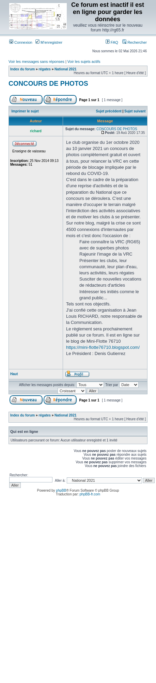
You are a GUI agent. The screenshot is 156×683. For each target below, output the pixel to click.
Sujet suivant (134, 111)
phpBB (61, 490)
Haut (14, 374)
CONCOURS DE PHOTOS (48, 83)
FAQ (112, 42)
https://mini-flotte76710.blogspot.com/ (103, 347)
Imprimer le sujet (25, 111)
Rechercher (134, 42)
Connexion (20, 42)
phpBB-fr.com (90, 494)
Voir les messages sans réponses (36, 61)
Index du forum (22, 69)
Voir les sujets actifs (83, 61)
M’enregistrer (48, 42)
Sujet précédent (109, 111)
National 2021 (65, 69)
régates (44, 69)
